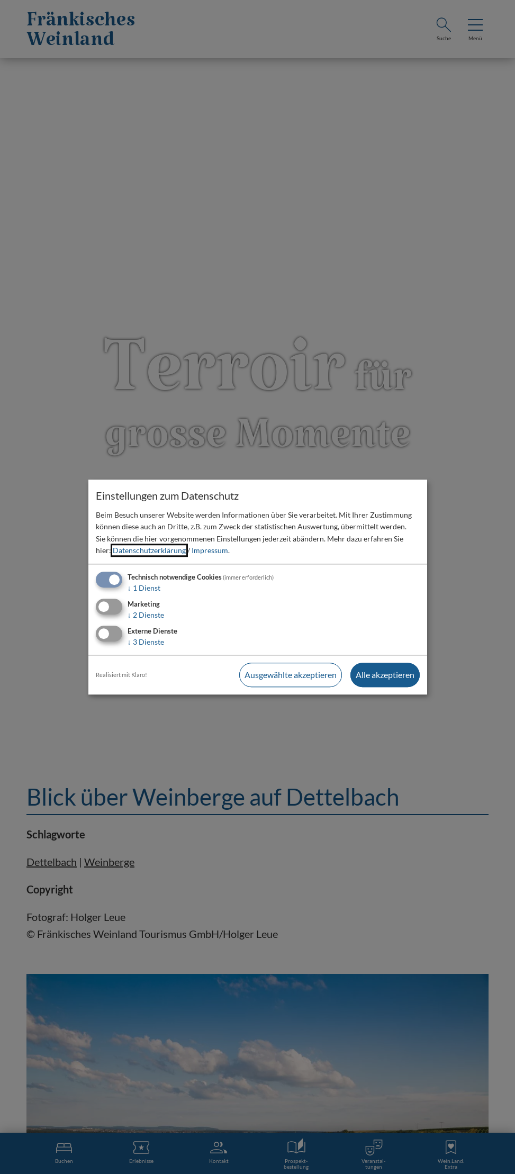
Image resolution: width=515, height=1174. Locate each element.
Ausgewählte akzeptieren (291, 675)
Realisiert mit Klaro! (121, 674)
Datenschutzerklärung (149, 550)
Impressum (210, 550)
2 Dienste (146, 614)
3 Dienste (146, 641)
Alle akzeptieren (385, 675)
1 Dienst (144, 588)
